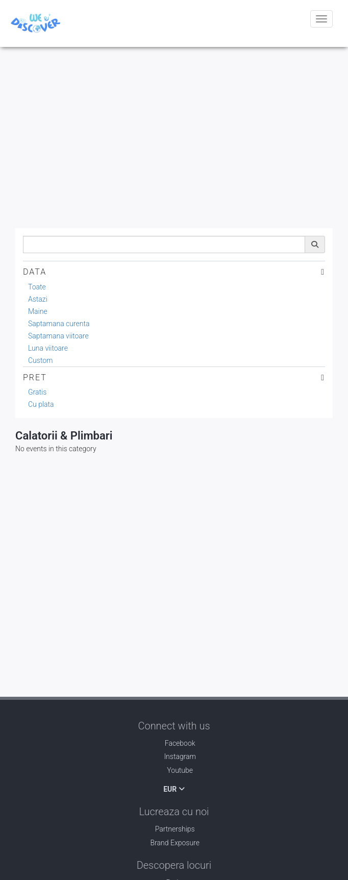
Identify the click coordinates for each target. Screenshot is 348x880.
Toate (37, 287)
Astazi (37, 299)
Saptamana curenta (59, 324)
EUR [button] (174, 789)
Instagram (174, 756)
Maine (37, 311)
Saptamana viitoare (58, 336)
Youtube (174, 770)
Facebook (174, 743)
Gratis (37, 392)
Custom (40, 360)
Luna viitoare (48, 348)
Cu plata (41, 404)
